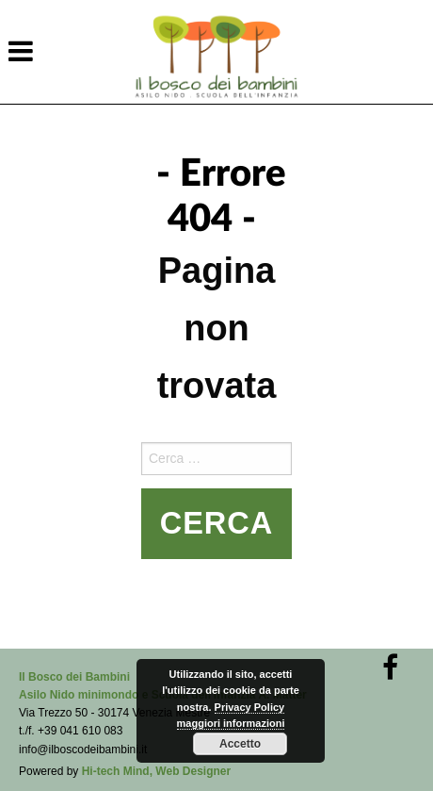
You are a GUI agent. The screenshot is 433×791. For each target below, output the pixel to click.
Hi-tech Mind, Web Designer (156, 771)
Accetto (240, 743)
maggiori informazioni (231, 723)
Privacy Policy (250, 707)
